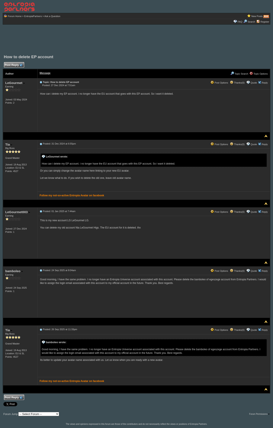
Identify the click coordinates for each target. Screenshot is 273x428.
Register (264, 21)
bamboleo (14, 271)
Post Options (219, 82)
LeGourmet (15, 83)
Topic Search (239, 73)
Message (45, 73)
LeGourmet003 (17, 212)
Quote (254, 82)
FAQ (240, 21)
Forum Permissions (259, 414)
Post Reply (13, 65)
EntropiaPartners (33, 16)
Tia (8, 144)
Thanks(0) (237, 82)
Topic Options (259, 73)
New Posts (257, 16)
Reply (265, 82)
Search (249, 21)
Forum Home (15, 16)
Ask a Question (52, 16)
